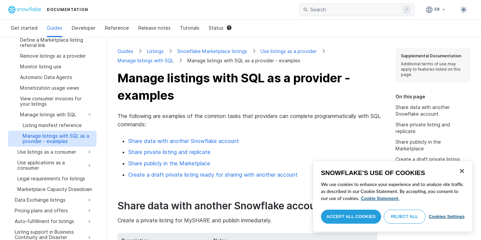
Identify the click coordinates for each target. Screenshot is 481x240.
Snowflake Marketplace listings (212, 51)
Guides (54, 28)
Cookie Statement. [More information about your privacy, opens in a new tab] (380, 198)
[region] (393, 196)
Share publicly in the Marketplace (169, 163)
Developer (84, 28)
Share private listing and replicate (169, 152)
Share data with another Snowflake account (183, 141)
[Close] (462, 171)
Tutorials (189, 28)
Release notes (154, 28)
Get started (24, 28)
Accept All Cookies (351, 216)
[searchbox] (355, 10)
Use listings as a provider (289, 51)
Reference (117, 28)
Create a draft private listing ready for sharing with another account (213, 174)
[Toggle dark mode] (463, 9)
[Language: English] (436, 9)
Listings (155, 51)
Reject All (404, 216)
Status (220, 28)
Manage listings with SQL (146, 60)
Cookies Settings (447, 216)
